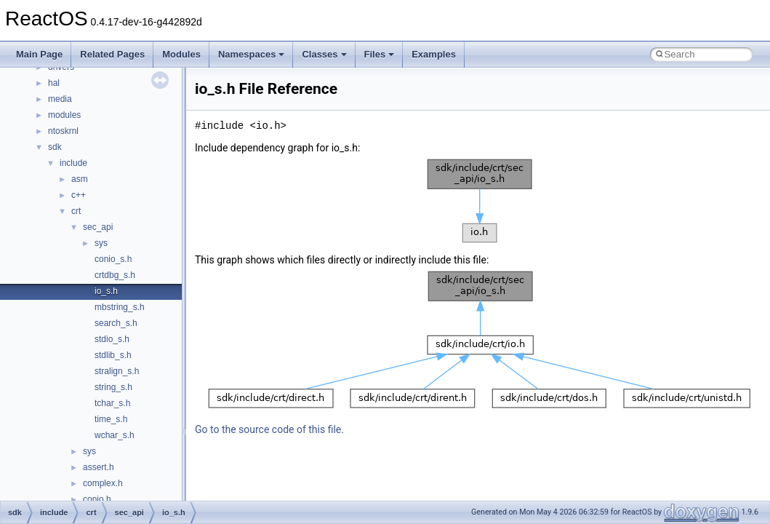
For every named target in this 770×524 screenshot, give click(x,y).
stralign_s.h (117, 371)
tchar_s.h (112, 403)
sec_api (98, 227)
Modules (181, 54)
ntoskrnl (63, 131)
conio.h (97, 499)
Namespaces (251, 54)
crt (76, 211)
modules (64, 115)
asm (79, 179)
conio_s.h (113, 259)
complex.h (103, 483)
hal (54, 83)
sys (101, 243)
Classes (324, 54)
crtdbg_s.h (115, 275)
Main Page (39, 54)
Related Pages (112, 54)
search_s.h (116, 323)
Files (379, 54)
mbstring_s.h (120, 307)
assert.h (98, 467)
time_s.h (111, 419)
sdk (55, 147)
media (60, 99)
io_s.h (106, 291)
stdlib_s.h (113, 355)
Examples (434, 54)
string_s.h (113, 387)
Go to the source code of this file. (269, 429)
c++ (78, 195)
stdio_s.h (112, 339)
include (73, 163)
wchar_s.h (115, 435)
